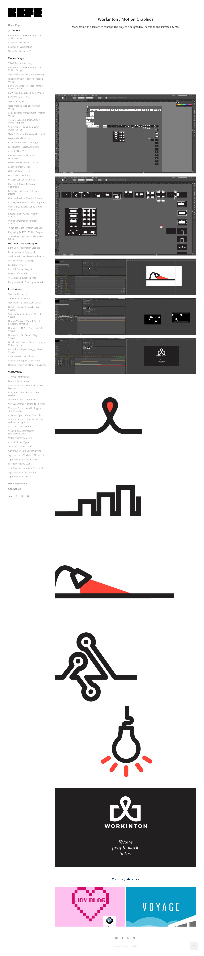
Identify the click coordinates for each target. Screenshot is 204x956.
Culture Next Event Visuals (21, 356)
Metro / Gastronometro (20, 438)
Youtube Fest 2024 (17, 294)
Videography (15, 371)
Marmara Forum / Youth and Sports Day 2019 (25, 387)
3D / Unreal (14, 30)
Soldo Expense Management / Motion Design (26, 114)
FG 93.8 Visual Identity (19, 138)
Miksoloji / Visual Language (21, 260)
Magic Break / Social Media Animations (27, 256)
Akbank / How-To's (17, 151)
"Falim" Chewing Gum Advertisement (26, 134)
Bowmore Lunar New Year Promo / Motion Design (25, 87)
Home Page (14, 25)
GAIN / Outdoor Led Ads (20, 171)
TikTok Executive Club (19, 298)
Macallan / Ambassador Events (23, 399)
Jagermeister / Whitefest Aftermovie (26, 455)
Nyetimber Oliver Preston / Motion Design (25, 80)
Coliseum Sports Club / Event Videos (26, 415)
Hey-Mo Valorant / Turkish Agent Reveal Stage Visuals (24, 322)
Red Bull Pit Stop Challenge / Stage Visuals (25, 351)
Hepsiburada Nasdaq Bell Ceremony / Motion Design (26, 344)
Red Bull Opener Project (20, 269)
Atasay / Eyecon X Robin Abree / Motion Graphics (24, 121)
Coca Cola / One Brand (19, 426)
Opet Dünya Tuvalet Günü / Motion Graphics (25, 208)
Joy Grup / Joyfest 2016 (20, 446)
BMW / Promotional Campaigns (23, 142)
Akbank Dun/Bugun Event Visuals (24, 360)
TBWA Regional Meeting (20, 63)
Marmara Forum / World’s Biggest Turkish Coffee (25, 410)
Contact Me (14, 488)
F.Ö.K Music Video (17, 265)
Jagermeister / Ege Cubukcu (22, 472)
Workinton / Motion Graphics (23, 243)
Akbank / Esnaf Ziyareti (19, 442)
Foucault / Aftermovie (19, 381)
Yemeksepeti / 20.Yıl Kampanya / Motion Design (24, 128)
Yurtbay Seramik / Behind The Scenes (26, 403)
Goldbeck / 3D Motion (18, 42)
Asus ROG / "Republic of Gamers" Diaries (25, 394)
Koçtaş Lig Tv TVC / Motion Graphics (26, 232)
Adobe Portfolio (131, 946)
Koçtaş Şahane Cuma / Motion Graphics (23, 215)
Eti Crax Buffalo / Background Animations (22, 185)
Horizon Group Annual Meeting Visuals (27, 365)
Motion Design (16, 58)
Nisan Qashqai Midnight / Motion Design (24, 107)
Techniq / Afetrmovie (18, 376)
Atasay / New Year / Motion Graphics (26, 202)
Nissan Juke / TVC (17, 101)
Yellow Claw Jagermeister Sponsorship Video (21, 432)
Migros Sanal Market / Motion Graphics (22, 222)
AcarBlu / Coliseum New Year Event (25, 468)
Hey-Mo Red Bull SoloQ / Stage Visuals (23, 337)
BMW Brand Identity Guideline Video (26, 92)
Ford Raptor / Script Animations (23, 146)
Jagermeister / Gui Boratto (21, 476)
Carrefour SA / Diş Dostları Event (24, 450)
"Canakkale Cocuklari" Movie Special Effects (25, 238)
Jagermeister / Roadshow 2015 (23, 459)
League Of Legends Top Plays (23, 273)
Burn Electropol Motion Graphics (24, 247)
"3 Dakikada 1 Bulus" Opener (22, 277)
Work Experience (17, 483)
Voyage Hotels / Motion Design (23, 162)
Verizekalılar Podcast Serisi (21, 179)
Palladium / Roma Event (19, 463)
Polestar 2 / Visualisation (20, 46)
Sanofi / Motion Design (19, 166)
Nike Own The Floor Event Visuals (25, 302)
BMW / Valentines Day (19, 97)
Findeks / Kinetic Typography (22, 252)
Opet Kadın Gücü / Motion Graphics (25, 198)
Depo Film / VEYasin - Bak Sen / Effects (23, 192)
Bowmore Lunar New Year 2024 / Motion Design (24, 37)
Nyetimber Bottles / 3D (19, 51)
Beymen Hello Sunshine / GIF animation (22, 157)
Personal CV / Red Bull (19, 175)
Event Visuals (15, 289)
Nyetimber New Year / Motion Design (26, 74)
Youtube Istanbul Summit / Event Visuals (24, 315)
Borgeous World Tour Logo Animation (26, 282)
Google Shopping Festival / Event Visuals (24, 308)
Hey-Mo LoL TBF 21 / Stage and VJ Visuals (25, 329)
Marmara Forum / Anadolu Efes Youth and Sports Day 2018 (26, 421)
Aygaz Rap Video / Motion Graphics (25, 227)
